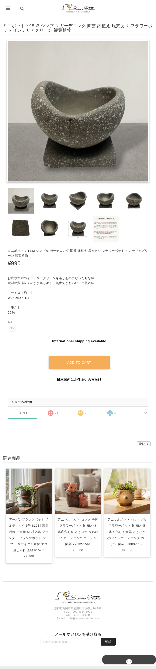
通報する (144, 438)
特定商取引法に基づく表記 (133, 665)
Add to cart (79, 357)
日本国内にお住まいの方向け (79, 374)
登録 (108, 636)
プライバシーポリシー (102, 665)
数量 (10, 322)
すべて (23, 407)
